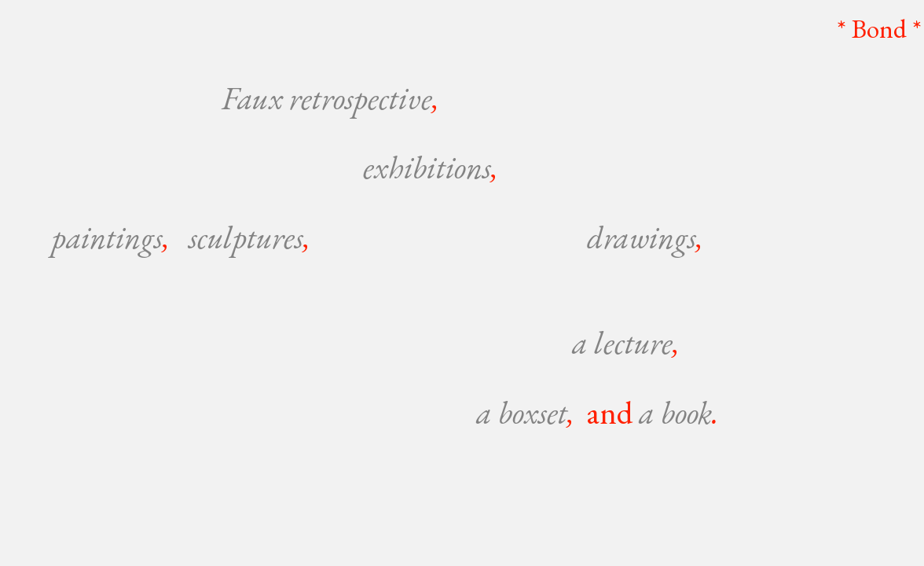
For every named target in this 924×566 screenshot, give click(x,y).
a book (675, 412)
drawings (641, 237)
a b (494, 412)
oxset (543, 412)
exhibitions (427, 167)
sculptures (246, 237)
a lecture (622, 342)
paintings (107, 237)
